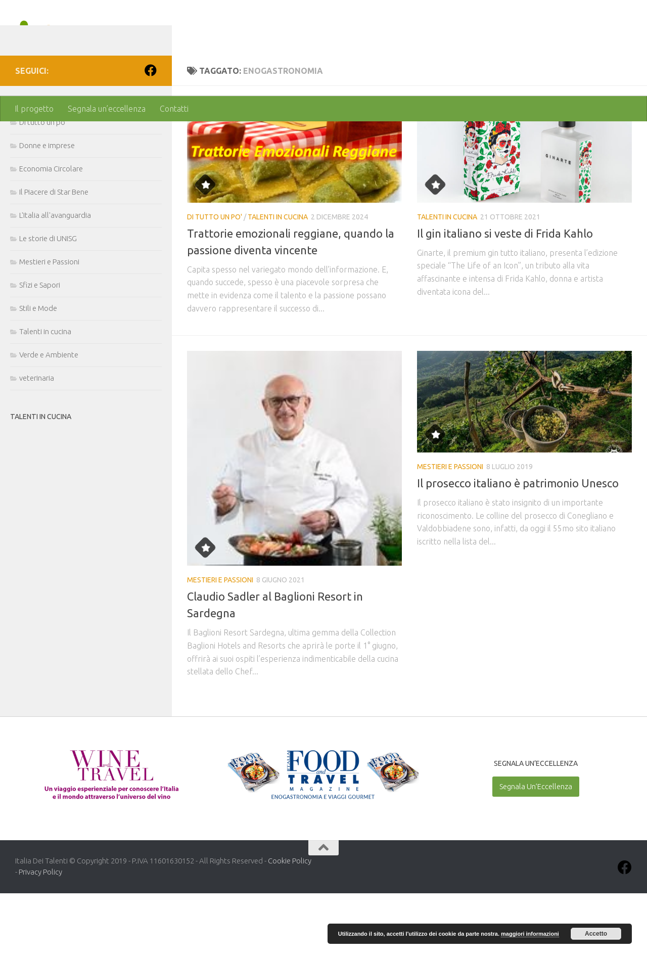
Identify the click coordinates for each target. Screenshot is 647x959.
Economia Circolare (51, 234)
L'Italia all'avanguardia (55, 281)
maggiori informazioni (530, 934)
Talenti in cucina (278, 283)
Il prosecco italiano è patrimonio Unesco (518, 548)
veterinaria (36, 443)
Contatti (174, 108)
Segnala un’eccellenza (107, 108)
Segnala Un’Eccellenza (535, 852)
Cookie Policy (289, 926)
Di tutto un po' (214, 283)
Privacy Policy (40, 937)
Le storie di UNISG (48, 304)
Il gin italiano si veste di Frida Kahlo (505, 299)
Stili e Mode (38, 374)
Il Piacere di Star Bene (53, 257)
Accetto (596, 933)
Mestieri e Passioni (220, 646)
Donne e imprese (47, 211)
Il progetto (34, 108)
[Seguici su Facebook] (151, 136)
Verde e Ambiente (48, 420)
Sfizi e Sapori (39, 350)
